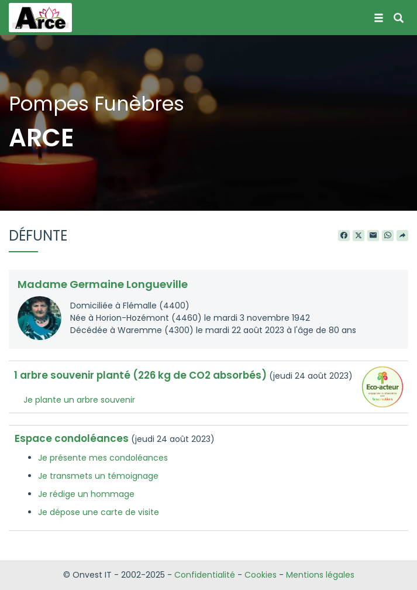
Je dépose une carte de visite (98, 512)
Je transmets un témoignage (98, 476)
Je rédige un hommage (86, 494)
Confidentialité (204, 575)
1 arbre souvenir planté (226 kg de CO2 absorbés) (140, 375)
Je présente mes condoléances (103, 458)
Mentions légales (320, 575)
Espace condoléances (72, 438)
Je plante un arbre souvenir (79, 400)
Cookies (260, 575)
